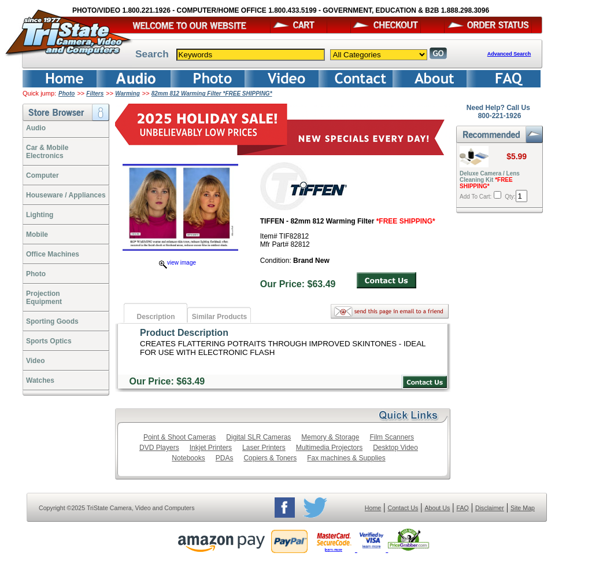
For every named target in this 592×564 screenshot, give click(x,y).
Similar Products (219, 317)
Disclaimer (489, 507)
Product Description (184, 333)
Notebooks (188, 458)
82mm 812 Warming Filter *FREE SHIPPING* (211, 93)
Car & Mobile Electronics (47, 152)
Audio (36, 128)
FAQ (462, 507)
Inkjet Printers (211, 448)
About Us (437, 507)
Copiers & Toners (270, 458)
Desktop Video (395, 448)
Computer (42, 175)
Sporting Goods (52, 321)
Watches (40, 380)
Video (35, 361)
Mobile (37, 234)
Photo (66, 93)
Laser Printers (264, 448)
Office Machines (52, 254)
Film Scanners (391, 437)
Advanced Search (509, 54)
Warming (127, 93)
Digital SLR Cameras (258, 437)
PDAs (225, 458)
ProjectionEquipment (44, 298)
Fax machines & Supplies (346, 458)
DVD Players (159, 448)
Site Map (522, 507)
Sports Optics (49, 341)
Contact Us (403, 507)
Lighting (39, 215)
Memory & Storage (330, 437)
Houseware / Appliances (66, 195)
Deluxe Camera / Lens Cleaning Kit (490, 179)
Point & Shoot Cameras (179, 437)
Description (155, 317)
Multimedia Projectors (329, 448)
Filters (94, 93)
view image (177, 262)
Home (373, 507)
